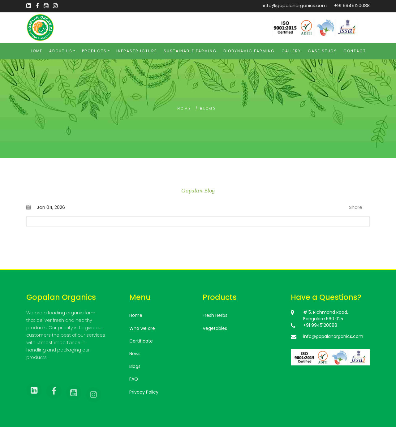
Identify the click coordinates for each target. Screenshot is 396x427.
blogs (208, 108)
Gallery (291, 51)
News (134, 354)
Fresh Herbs (215, 315)
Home (36, 51)
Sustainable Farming (190, 51)
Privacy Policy (143, 392)
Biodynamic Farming (249, 51)
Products (94, 51)
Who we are (142, 328)
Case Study (322, 51)
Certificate (141, 341)
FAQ (133, 379)
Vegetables (215, 328)
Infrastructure (136, 51)
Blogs (134, 366)
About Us (60, 51)
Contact (354, 51)
